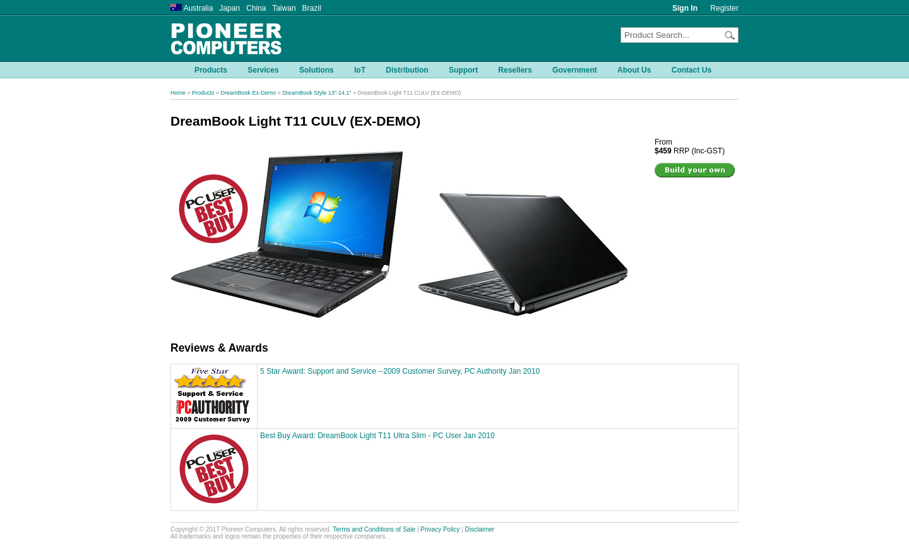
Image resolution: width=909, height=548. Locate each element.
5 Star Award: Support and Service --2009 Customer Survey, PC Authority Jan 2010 (400, 371)
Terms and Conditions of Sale (374, 529)
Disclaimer (480, 529)
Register (724, 8)
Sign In (685, 8)
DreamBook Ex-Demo (248, 93)
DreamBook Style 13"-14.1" (316, 93)
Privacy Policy (440, 529)
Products (203, 93)
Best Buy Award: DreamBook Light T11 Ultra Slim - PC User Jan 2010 (377, 435)
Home (178, 93)
